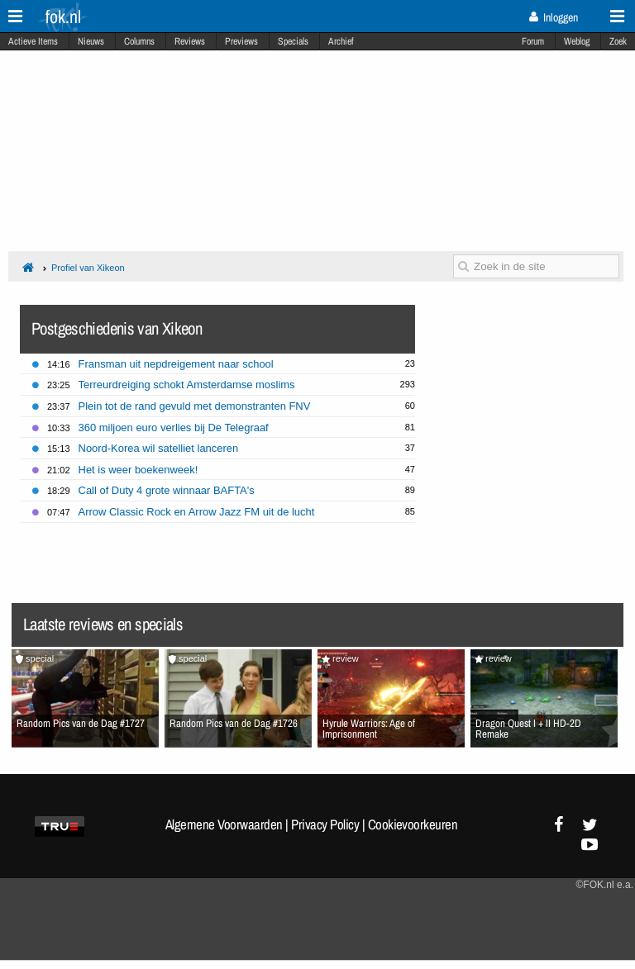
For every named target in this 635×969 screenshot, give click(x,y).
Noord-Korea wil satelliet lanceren (159, 448)
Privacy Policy (325, 824)
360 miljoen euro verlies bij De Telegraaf (174, 427)
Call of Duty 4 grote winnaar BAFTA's (167, 490)
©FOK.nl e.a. (604, 885)
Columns (139, 41)
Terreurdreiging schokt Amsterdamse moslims (187, 384)
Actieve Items (33, 41)
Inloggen (553, 17)
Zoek (618, 41)
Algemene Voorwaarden (224, 824)
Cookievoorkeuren (413, 824)
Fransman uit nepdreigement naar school (176, 364)
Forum (533, 41)
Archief (341, 41)
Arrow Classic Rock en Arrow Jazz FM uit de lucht (197, 512)
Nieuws (91, 41)
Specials (293, 41)
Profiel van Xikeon (88, 268)
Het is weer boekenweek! (138, 469)
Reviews (189, 41)
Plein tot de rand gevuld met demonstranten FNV (195, 406)
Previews (241, 41)
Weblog (577, 41)
